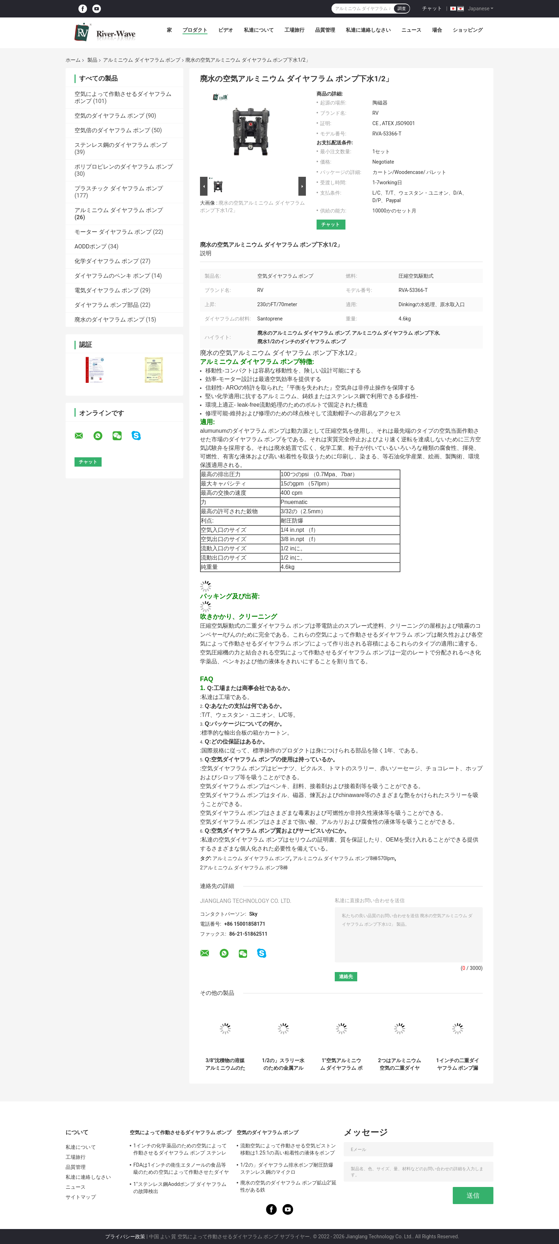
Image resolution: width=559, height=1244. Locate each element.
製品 (92, 60)
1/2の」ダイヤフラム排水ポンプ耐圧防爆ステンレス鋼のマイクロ (287, 1168)
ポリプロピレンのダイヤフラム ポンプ (124, 166)
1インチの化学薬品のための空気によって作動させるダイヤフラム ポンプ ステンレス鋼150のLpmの (180, 1150)
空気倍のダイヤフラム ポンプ (112, 130)
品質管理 (325, 30)
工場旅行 (294, 30)
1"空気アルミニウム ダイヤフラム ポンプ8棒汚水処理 (341, 1064)
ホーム (73, 60)
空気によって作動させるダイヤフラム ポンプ (181, 1132)
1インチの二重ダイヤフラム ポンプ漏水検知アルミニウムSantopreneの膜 (457, 1064)
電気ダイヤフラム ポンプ (107, 290)
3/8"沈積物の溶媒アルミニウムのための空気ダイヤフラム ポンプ (225, 1064)
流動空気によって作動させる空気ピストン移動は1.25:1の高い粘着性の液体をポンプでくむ (288, 1150)
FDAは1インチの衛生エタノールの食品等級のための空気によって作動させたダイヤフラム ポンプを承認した (181, 1169)
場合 (437, 30)
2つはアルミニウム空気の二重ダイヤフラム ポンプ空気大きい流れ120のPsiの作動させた (399, 1064)
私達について (259, 30)
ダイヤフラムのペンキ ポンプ (112, 275)
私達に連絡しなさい (368, 30)
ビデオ (225, 30)
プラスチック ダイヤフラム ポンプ (119, 188)
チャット (432, 8)
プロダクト (195, 30)
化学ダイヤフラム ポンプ (107, 261)
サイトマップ (81, 1197)
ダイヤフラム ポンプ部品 (107, 305)
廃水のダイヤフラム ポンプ (109, 319)
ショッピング (468, 30)
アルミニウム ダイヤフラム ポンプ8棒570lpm (344, 858)
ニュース (411, 30)
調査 (402, 8)
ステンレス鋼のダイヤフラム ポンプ (121, 145)
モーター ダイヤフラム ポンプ (113, 231)
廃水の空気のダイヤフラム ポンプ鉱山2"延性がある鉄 (288, 1186)
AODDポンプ (91, 246)
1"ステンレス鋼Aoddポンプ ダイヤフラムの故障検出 (179, 1187)
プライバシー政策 (125, 1236)
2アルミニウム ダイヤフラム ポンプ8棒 (244, 867)
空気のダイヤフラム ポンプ (109, 115)
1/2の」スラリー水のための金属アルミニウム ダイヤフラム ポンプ (283, 1064)
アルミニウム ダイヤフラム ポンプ (141, 60)
